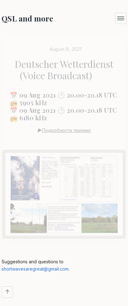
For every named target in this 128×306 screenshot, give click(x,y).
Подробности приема (66, 129)
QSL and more (27, 18)
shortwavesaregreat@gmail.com (35, 269)
